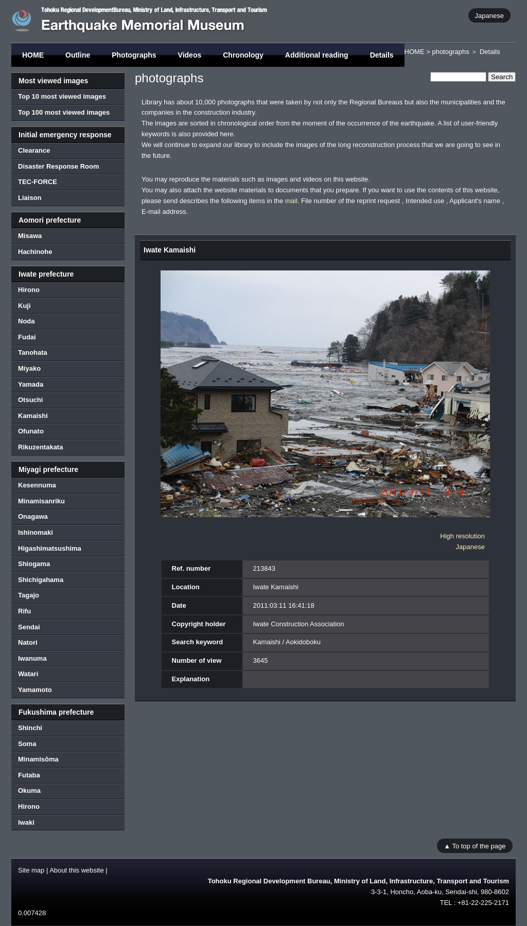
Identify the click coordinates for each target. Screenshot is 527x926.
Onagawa (33, 516)
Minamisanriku (41, 501)
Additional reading (316, 55)
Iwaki (26, 822)
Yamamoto (35, 690)
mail (291, 201)
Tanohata (32, 352)
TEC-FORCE (37, 182)
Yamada (30, 384)
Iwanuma (32, 658)
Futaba (29, 775)
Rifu (24, 611)
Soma (27, 744)
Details (382, 55)
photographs (450, 52)
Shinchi (30, 728)
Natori (28, 642)
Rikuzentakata (40, 447)
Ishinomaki (35, 532)
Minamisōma (38, 759)
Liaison (30, 198)
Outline (77, 55)
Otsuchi (30, 400)
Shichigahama (40, 580)
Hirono (29, 290)
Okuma (29, 790)
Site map (31, 870)
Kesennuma (37, 485)
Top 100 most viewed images (64, 112)
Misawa (30, 236)
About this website (76, 870)
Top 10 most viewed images (62, 96)
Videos (190, 55)
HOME (33, 55)
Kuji (24, 306)
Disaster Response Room (58, 166)
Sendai (29, 627)
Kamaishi (33, 416)
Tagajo (28, 595)
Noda (26, 321)
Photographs (134, 55)
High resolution (462, 536)
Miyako (29, 368)
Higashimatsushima (49, 548)
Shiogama (34, 564)
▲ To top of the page (474, 845)
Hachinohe (35, 252)
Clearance (34, 150)
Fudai (27, 337)
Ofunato (31, 431)
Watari (28, 674)
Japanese (489, 15)
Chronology (243, 55)
